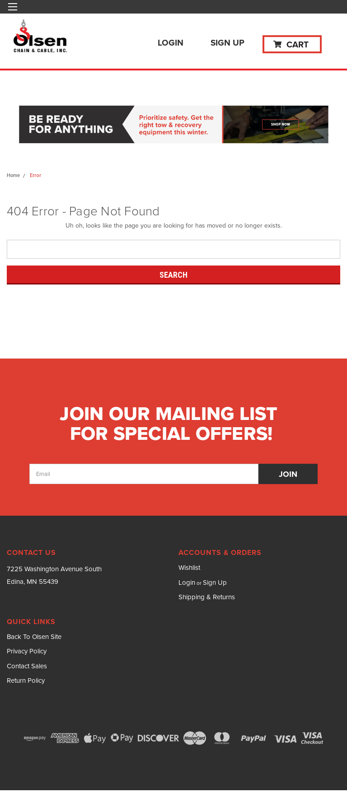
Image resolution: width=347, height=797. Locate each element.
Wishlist (189, 568)
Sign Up (227, 42)
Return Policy (26, 680)
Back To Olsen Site (34, 637)
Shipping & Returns (206, 597)
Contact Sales (27, 666)
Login (170, 42)
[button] (173, 125)
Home (13, 175)
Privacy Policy (27, 651)
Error (35, 175)
